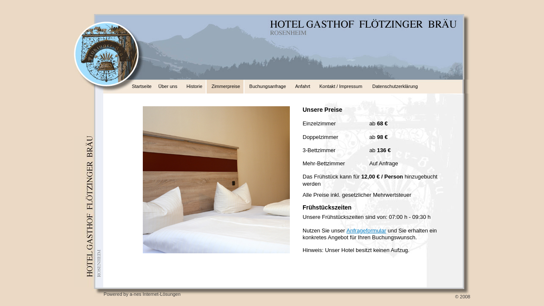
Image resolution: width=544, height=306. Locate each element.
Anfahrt (302, 86)
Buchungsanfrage (267, 86)
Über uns (168, 86)
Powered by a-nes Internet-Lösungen (142, 294)
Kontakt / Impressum (341, 86)
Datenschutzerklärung (395, 86)
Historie (194, 86)
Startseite (141, 86)
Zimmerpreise (226, 86)
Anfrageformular (366, 230)
